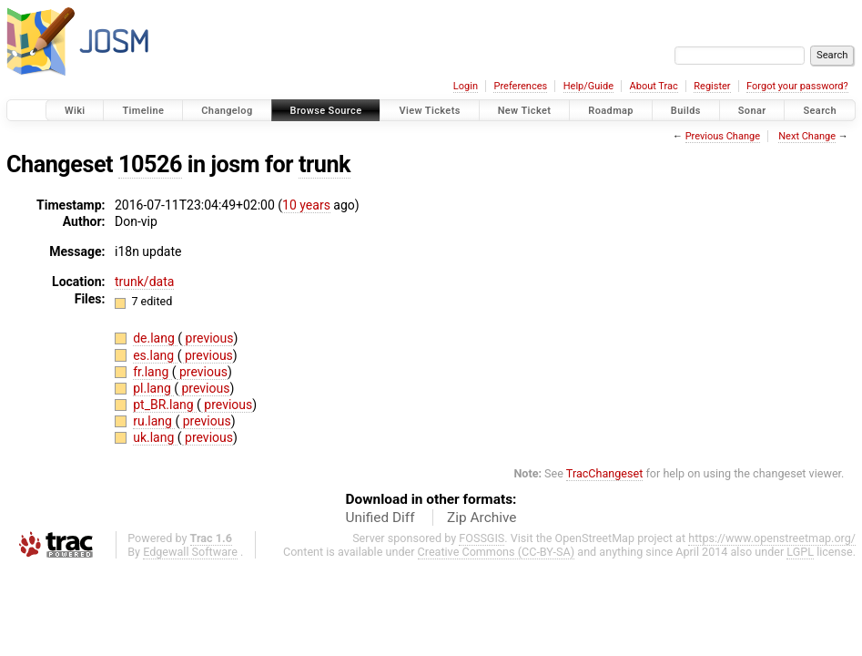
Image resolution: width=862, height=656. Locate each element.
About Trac (654, 86)
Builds (686, 111)
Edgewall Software (190, 552)
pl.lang (153, 388)
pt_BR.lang (165, 404)
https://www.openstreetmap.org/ (772, 538)
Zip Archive (481, 517)
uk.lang (155, 437)
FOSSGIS (481, 538)
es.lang (155, 355)
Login (465, 86)
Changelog (226, 111)
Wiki (75, 111)
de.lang (155, 338)
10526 (150, 164)
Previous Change (722, 136)
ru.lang (154, 421)
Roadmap (611, 111)
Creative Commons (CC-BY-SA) (496, 552)
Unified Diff (380, 517)
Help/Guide (588, 86)
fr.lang (152, 371)
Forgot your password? (797, 86)
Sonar (752, 111)
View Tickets (429, 111)
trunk (324, 164)
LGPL (800, 552)
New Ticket (525, 111)
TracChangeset (605, 473)
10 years (306, 205)
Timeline (143, 111)
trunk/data (144, 281)
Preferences (520, 86)
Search (820, 111)
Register (712, 86)
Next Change (807, 136)
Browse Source (326, 111)
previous (207, 338)
